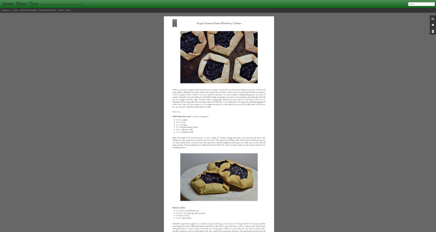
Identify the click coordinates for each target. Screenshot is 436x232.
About (68, 10)
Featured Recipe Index (47, 10)
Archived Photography (28, 10)
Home (15, 10)
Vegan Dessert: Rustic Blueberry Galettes (219, 23)
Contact (61, 10)
